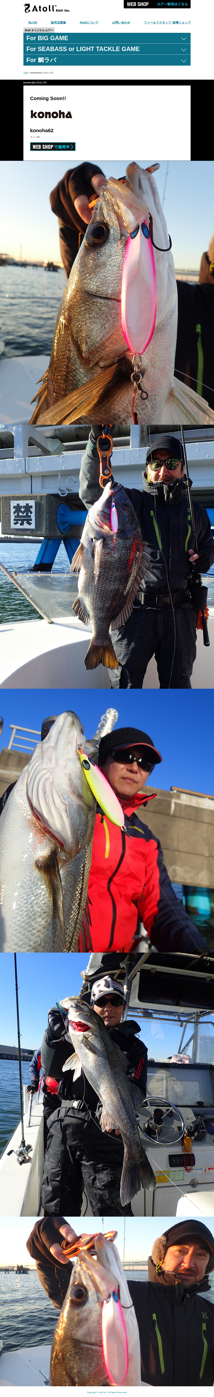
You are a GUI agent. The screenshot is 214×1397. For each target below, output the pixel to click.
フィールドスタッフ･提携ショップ (167, 22)
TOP (25, 72)
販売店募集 (58, 22)
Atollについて (89, 22)
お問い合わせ (121, 22)
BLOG (32, 22)
